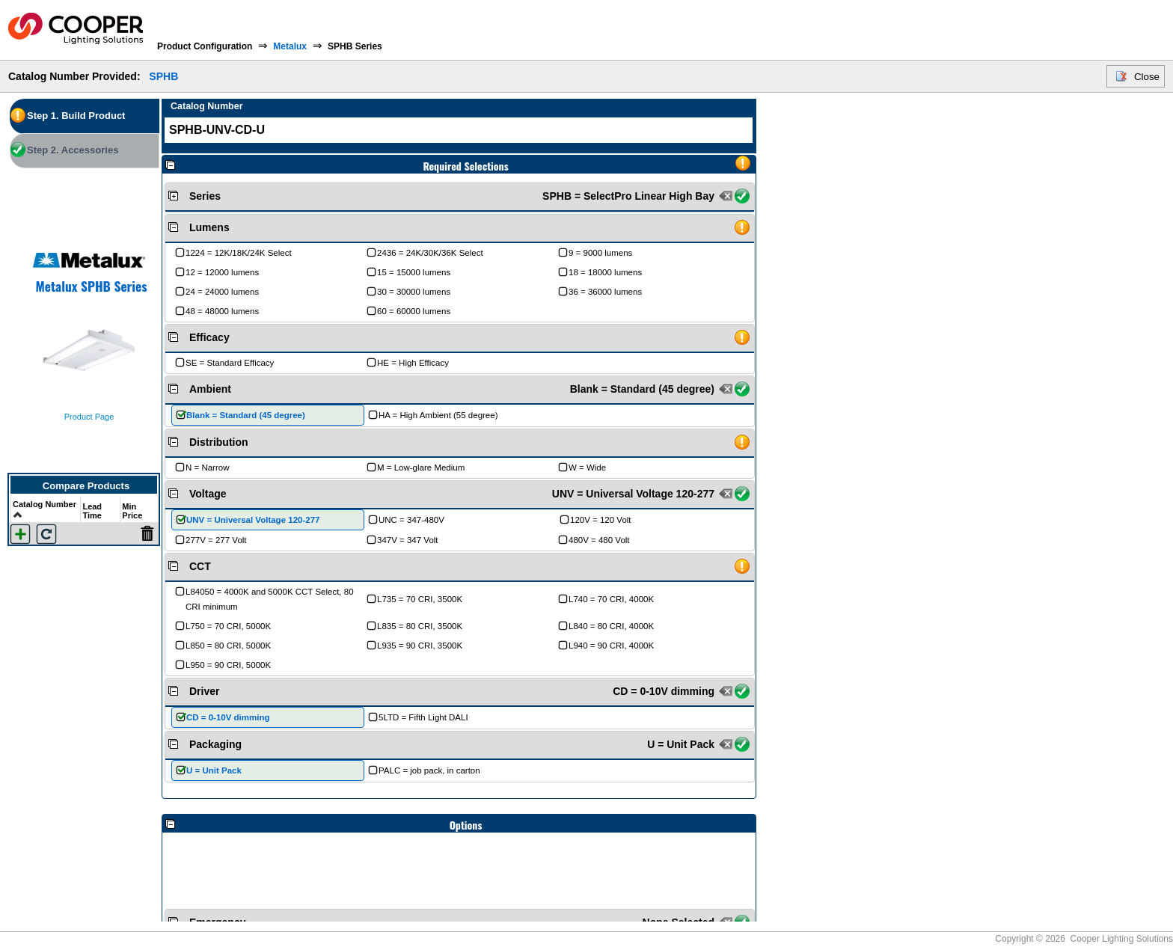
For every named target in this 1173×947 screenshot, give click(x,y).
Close (1147, 76)
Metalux (290, 46)
